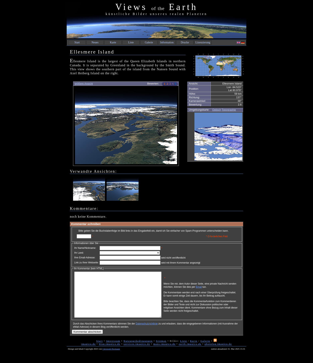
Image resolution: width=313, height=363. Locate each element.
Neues (95, 42)
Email (218, 288)
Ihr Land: (79, 252)
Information (167, 42)
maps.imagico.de (164, 353)
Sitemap (161, 350)
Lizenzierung (202, 42)
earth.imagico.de (190, 353)
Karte (113, 42)
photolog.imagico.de (218, 353)
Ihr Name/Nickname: (85, 248)
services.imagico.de (137, 353)
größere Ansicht (84, 83)
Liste (131, 42)
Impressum (113, 350)
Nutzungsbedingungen (138, 350)
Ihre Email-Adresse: (84, 257)
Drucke (185, 42)
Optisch (216, 109)
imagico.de (88, 353)
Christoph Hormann (111, 358)
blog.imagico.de (109, 353)
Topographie (229, 109)
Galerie (149, 42)
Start (77, 42)
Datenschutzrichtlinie (147, 332)
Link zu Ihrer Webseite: (86, 262)
